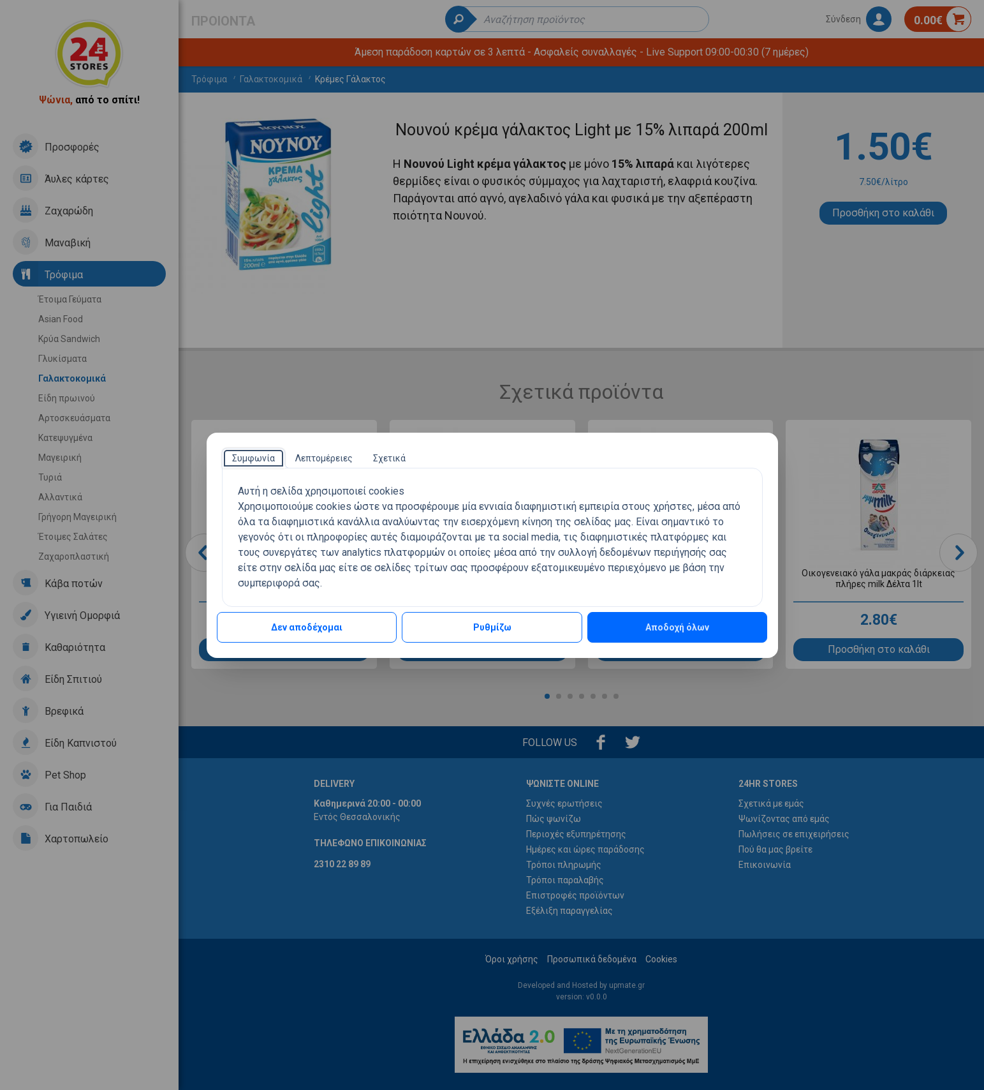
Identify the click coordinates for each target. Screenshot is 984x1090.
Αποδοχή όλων (677, 627)
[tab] (253, 458)
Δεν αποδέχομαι (306, 627)
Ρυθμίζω (492, 627)
